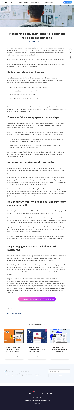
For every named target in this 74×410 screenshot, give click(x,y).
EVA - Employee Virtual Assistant (14, 313)
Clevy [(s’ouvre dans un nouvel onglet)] (12, 236)
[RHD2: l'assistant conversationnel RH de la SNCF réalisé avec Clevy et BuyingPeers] (37, 351)
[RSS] (40, 397)
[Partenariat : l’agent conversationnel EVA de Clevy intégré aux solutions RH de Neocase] (60, 351)
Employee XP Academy (22, 2)
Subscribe (59, 375)
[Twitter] (70, 52)
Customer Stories (36, 2)
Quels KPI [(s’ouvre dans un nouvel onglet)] (13, 98)
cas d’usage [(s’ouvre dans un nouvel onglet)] (18, 91)
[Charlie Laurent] (7, 332)
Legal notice (37, 403)
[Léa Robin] (30, 332)
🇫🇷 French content (37, 392)
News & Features (48, 2)
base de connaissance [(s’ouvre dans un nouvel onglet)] (34, 139)
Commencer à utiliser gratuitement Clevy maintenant (37, 299)
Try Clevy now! (67, 2)
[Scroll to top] (70, 48)
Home (11, 2)
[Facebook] (70, 57)
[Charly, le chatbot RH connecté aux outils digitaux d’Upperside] (14, 351)
